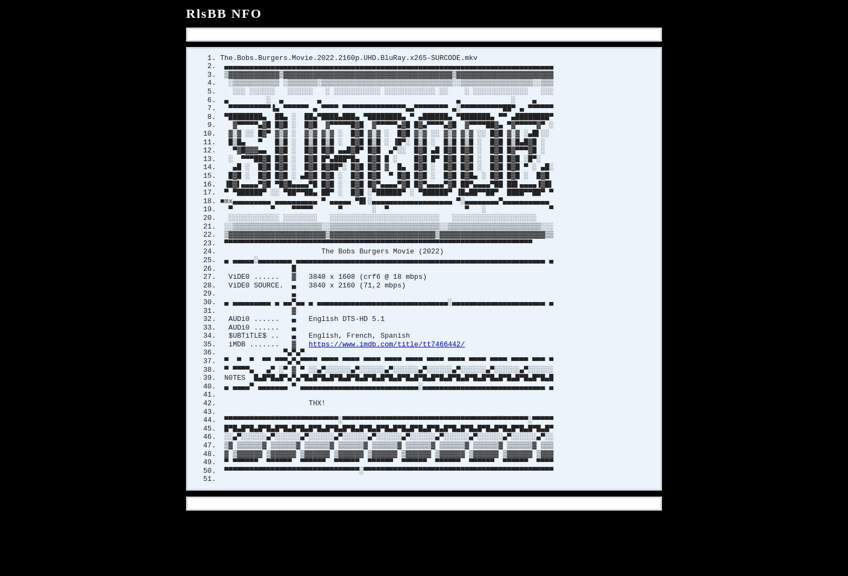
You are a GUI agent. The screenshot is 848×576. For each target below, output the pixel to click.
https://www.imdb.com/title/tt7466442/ (387, 363)
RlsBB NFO (224, 13)
